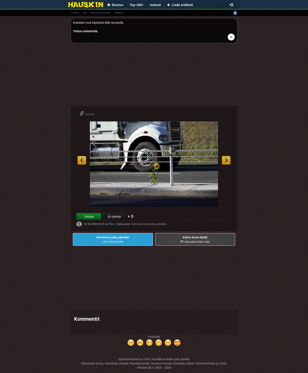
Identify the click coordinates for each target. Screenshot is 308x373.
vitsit (75, 13)
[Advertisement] (154, 76)
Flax (111, 224)
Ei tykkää (114, 216)
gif (85, 13)
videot (118, 13)
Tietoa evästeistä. (85, 31)
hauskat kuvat (101, 13)
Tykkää (89, 216)
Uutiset (155, 5)
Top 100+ (137, 5)
